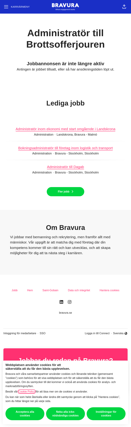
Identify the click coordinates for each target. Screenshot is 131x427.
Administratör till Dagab (65, 167)
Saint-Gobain (50, 290)
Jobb (15, 290)
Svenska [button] (120, 333)
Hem (30, 290)
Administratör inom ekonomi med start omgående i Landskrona (65, 129)
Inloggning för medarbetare (19, 333)
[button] (124, 7)
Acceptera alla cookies (25, 413)
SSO (43, 333)
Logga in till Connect (97, 333)
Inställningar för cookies (106, 413)
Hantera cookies (109, 290)
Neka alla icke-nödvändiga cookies (65, 413)
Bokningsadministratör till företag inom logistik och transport (65, 148)
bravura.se (65, 312)
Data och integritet (79, 290)
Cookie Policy (26, 391)
